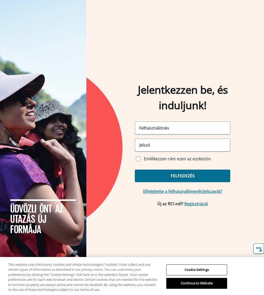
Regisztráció (196, 204)
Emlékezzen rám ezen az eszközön (177, 158)
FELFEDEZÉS (183, 176)
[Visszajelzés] (259, 248)
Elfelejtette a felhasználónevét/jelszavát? (182, 191)
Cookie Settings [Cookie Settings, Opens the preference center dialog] (197, 269)
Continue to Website (197, 283)
